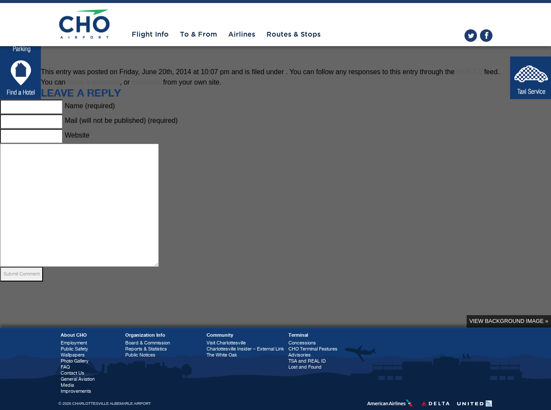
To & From (198, 34)
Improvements (76, 391)
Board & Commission (147, 343)
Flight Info (150, 34)
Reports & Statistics (146, 349)
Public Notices (140, 355)
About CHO (74, 335)
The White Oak (222, 355)
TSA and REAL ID (307, 361)
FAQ (65, 367)
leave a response (94, 82)
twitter (470, 35)
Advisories (299, 355)
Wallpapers (73, 355)
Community (220, 335)
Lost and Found (305, 367)
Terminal (298, 335)
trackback (146, 82)
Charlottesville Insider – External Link (245, 349)
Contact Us (72, 373)
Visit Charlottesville (226, 343)
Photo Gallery (75, 361)
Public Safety (74, 349)
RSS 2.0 (470, 71)
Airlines (241, 34)
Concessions (302, 343)
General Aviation (78, 379)
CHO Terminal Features (312, 349)
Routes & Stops (293, 34)
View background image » (508, 321)
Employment (74, 343)
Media (67, 385)
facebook (486, 35)
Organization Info (145, 335)
